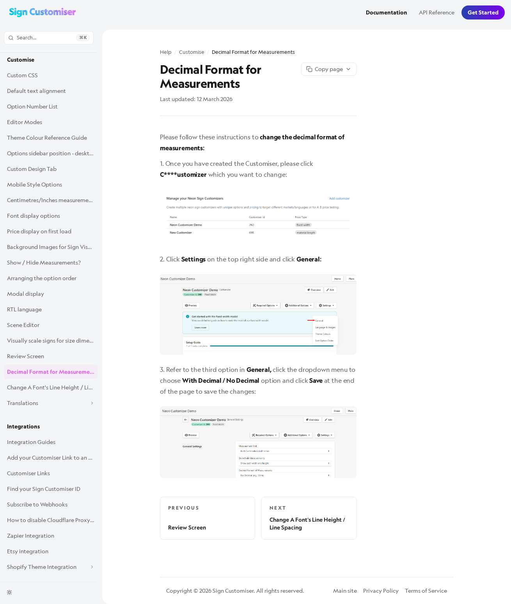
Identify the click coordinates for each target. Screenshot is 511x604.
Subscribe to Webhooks (37, 504)
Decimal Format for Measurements (52, 371)
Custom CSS (22, 75)
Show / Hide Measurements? (44, 262)
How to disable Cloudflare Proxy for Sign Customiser (52, 520)
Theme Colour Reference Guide (47, 137)
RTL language (24, 309)
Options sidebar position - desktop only (52, 153)
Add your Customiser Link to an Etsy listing (52, 457)
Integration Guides (31, 442)
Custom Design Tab (32, 168)
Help (166, 51)
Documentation (386, 12)
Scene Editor (23, 325)
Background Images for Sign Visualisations (52, 246)
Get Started (483, 12)
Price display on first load (39, 231)
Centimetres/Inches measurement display (52, 200)
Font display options (33, 215)
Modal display (25, 293)
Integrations (23, 426)
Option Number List (32, 106)
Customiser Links (28, 473)
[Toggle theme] (9, 592)
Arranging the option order (41, 278)
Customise (20, 59)
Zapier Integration (30, 535)
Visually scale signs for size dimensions (52, 340)
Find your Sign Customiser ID (43, 488)
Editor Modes (24, 122)
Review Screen (25, 356)
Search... (48, 37)
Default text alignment (36, 90)
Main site (345, 590)
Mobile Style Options (34, 184)
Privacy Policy (381, 590)
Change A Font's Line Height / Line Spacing (52, 387)
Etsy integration (27, 551)
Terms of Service (426, 590)
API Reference (436, 12)
